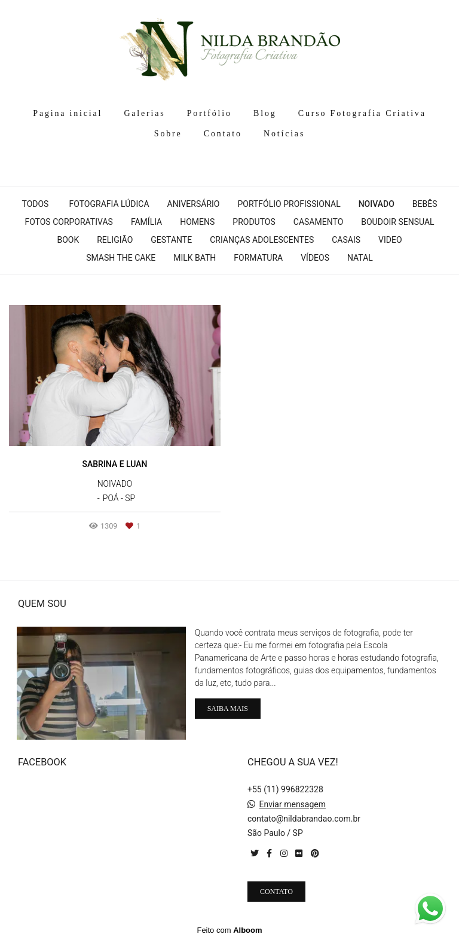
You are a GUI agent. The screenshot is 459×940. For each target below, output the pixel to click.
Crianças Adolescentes (262, 240)
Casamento (318, 222)
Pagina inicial (67, 113)
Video (390, 240)
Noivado (376, 204)
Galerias (144, 113)
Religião (115, 240)
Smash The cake (120, 258)
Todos (35, 204)
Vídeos (315, 258)
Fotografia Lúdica (109, 204)
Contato (223, 133)
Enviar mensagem (292, 804)
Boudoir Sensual (397, 222)
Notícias (284, 133)
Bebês (424, 204)
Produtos (253, 222)
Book (68, 240)
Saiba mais (227, 708)
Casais (346, 240)
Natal (360, 258)
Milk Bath (194, 258)
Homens (197, 222)
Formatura (258, 258)
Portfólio (209, 113)
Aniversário (193, 204)
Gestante (171, 240)
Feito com (229, 930)
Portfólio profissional (288, 204)
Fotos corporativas (69, 222)
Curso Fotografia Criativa (362, 113)
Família (146, 222)
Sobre (168, 133)
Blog (264, 113)
